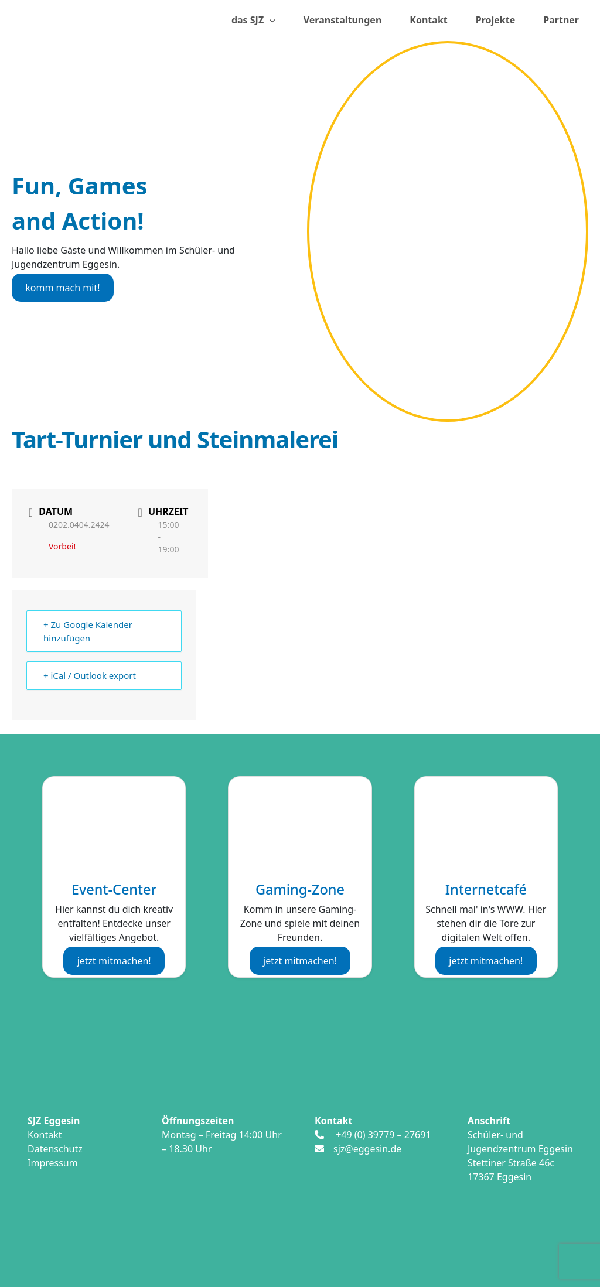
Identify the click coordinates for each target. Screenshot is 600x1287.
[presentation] (269, 20)
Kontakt (428, 19)
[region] (447, 231)
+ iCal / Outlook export (89, 675)
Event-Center (114, 889)
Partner (561, 19)
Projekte (496, 19)
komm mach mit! (62, 287)
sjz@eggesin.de (367, 1148)
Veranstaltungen (343, 19)
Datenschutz (55, 1148)
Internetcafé (486, 889)
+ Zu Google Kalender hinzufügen (87, 631)
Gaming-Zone (300, 889)
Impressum (53, 1162)
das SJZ (253, 20)
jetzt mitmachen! (114, 960)
